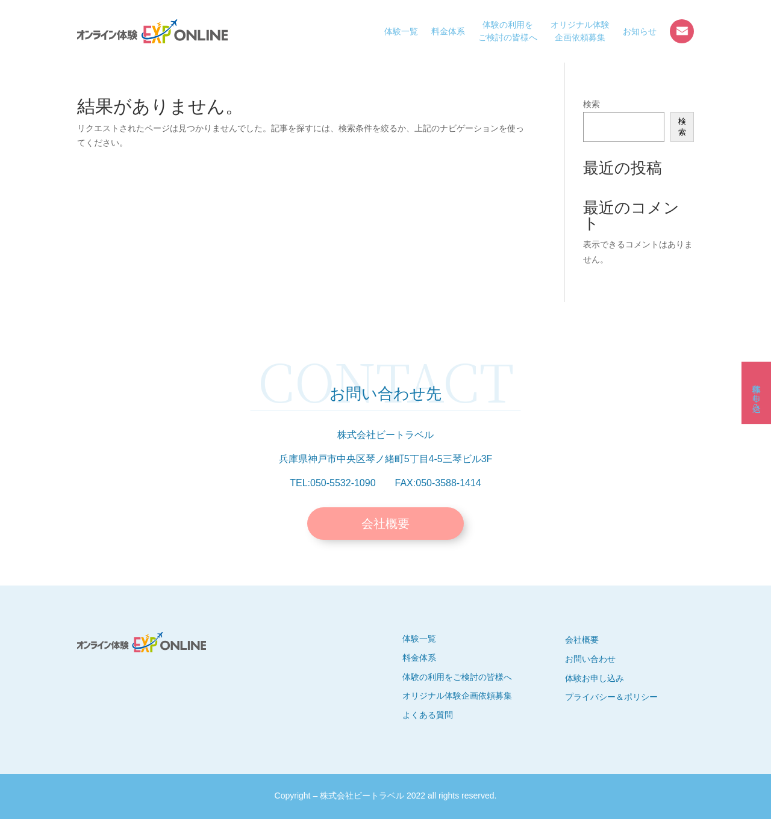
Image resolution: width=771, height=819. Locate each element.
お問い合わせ (682, 31)
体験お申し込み (756, 393)
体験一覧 (401, 31)
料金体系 (448, 31)
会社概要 (385, 523)
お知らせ (640, 31)
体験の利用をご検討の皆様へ (507, 31)
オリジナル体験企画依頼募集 (580, 31)
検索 (591, 104)
